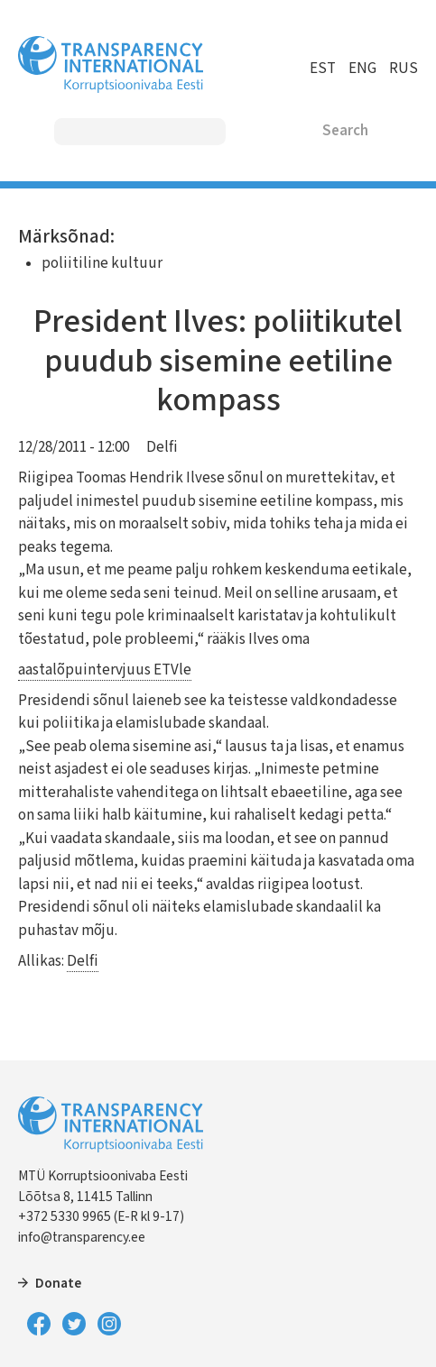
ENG (362, 68)
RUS (403, 68)
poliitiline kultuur (102, 263)
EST (323, 68)
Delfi (162, 447)
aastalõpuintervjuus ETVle (104, 670)
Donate (58, 1283)
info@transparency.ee (81, 1237)
